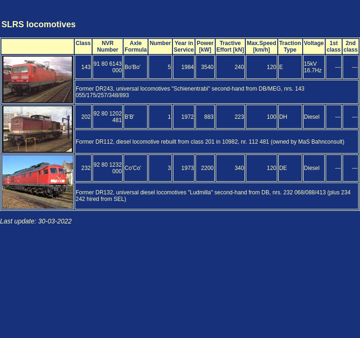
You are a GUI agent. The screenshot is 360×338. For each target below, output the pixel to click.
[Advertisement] (304, 15)
